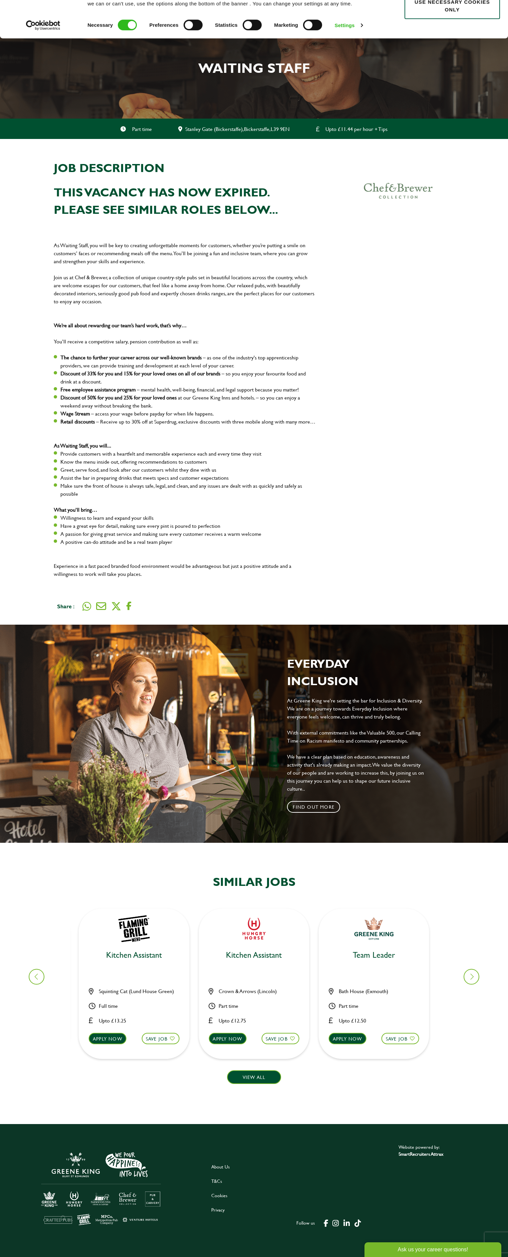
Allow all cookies (452, 17)
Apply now (111, 1038)
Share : (65, 606)
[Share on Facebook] (129, 606)
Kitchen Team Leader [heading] (258, 955)
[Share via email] (101, 606)
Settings (345, 62)
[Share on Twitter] (116, 606)
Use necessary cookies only (452, 42)
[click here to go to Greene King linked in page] (346, 1223)
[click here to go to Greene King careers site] (101, 1188)
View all (254, 1077)
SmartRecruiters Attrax (421, 1153)
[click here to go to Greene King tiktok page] (357, 1223)
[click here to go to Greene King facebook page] (326, 1223)
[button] (138, 1045)
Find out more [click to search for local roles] (313, 806)
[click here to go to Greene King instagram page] (335, 1223)
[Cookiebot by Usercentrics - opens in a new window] (43, 62)
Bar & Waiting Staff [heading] (138, 955)
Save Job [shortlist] (161, 1038)
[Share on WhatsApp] (86, 606)
